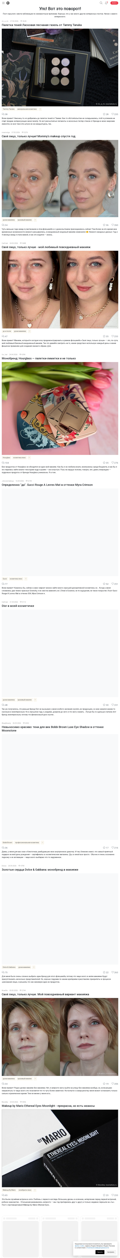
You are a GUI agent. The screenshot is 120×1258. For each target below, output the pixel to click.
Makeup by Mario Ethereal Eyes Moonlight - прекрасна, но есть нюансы (48, 1106)
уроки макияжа (9, 220)
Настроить (110, 1252)
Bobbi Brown (7, 842)
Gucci (5, 579)
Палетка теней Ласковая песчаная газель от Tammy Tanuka (42, 25)
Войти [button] (114, 3)
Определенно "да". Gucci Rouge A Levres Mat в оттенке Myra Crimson (47, 484)
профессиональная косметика (27, 842)
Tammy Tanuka (8, 109)
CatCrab (5, 243)
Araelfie (5, 991)
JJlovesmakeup (8, 481)
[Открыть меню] (3, 3)
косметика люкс (19, 458)
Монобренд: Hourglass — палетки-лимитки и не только (39, 358)
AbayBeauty (6, 723)
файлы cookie (79, 1246)
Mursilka (5, 1102)
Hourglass (6, 458)
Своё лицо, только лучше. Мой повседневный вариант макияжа (45, 994)
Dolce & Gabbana (9, 967)
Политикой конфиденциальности (98, 1248)
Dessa (4, 866)
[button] (101, 3)
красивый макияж (25, 220)
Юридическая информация (60, 1240)
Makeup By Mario (9, 1190)
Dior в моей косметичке (18, 606)
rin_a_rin (5, 21)
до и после (7, 331)
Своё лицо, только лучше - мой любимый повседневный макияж (46, 247)
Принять (100, 1252)
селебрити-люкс (25, 1190)
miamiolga (6, 132)
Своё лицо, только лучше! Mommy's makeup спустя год (38, 136)
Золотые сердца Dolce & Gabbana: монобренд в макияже (40, 869)
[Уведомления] (106, 3)
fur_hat (4, 355)
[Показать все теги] (40, 109)
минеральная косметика (27, 109)
